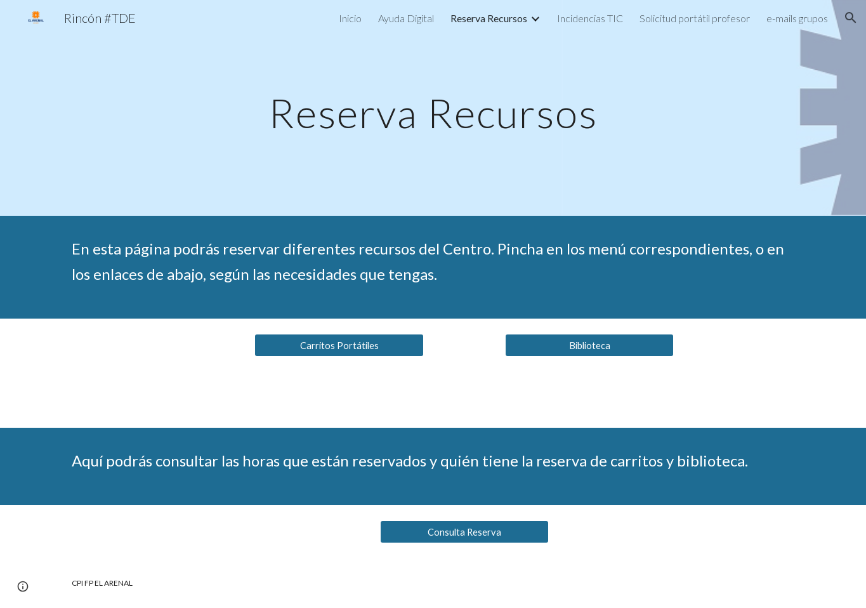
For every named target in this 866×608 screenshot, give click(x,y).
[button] (851, 18)
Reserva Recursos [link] (488, 18)
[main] (433, 108)
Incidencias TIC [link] (590, 18)
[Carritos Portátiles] (339, 345)
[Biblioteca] (589, 345)
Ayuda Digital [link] (406, 18)
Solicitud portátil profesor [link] (695, 18)
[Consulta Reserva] (464, 531)
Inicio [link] (350, 18)
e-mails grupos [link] (797, 18)
